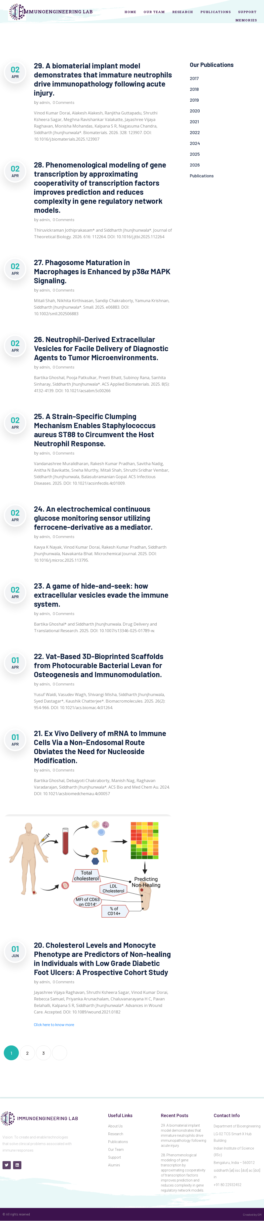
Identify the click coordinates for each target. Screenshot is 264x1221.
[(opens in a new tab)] (88, 873)
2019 (194, 100)
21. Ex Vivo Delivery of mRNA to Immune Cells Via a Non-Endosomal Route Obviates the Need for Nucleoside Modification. (100, 746)
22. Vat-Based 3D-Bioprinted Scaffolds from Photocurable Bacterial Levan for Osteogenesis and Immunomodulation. (98, 665)
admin (44, 102)
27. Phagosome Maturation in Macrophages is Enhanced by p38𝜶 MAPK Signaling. (102, 271)
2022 (195, 132)
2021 (194, 121)
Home (130, 12)
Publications (215, 12)
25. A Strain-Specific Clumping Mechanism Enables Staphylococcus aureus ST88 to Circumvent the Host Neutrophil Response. (95, 430)
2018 (194, 89)
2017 (194, 78)
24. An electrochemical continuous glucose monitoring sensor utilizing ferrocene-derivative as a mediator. (93, 517)
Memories (246, 20)
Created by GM (252, 1214)
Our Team (154, 12)
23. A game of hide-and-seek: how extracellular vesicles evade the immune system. (101, 594)
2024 (195, 143)
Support (247, 12)
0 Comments (63, 102)
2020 (195, 110)
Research (182, 12)
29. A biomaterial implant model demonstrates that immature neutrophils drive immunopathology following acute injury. (103, 79)
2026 (195, 165)
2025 (195, 154)
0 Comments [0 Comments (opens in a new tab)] (63, 981)
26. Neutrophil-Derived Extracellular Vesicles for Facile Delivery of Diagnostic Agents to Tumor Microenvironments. (101, 348)
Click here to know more (54, 1024)
